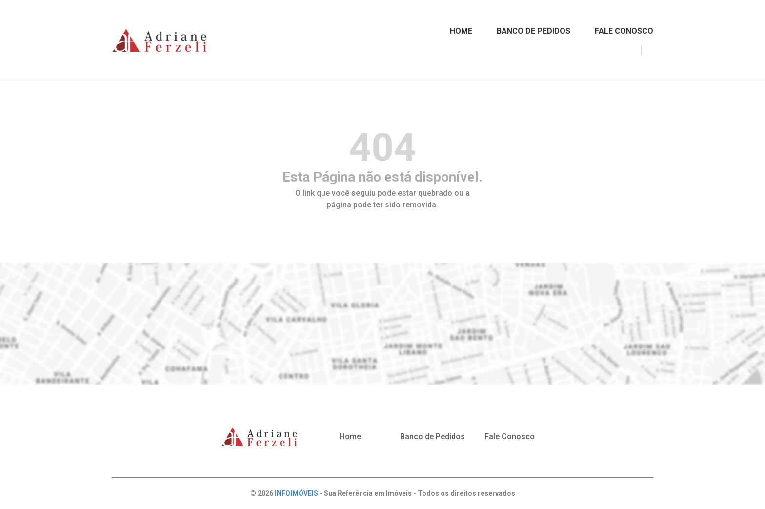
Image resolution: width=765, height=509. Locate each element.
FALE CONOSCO (624, 31)
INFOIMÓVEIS (296, 493)
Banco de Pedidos (432, 436)
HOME (461, 31)
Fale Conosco (509, 436)
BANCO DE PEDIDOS (533, 31)
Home (350, 436)
